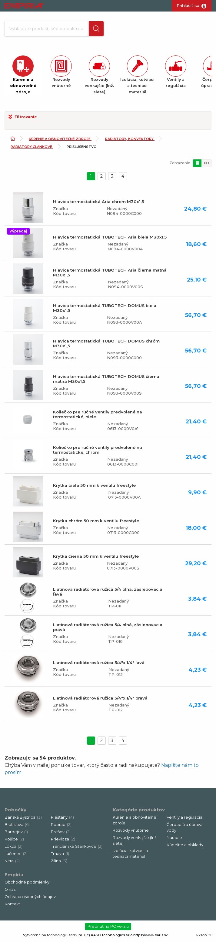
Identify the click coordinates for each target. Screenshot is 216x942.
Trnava (60, 855)
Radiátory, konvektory (130, 141)
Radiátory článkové (32, 148)
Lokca (13, 848)
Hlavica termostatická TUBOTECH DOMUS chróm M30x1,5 (106, 345)
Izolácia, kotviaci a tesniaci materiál (130, 855)
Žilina (59, 862)
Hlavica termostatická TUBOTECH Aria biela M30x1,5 (110, 239)
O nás (10, 891)
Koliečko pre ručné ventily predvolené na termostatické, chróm (97, 452)
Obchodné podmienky (27, 884)
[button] (95, 29)
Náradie (174, 839)
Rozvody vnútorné (131, 832)
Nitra (12, 862)
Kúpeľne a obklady (185, 846)
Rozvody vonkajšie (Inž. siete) (135, 842)
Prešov (61, 833)
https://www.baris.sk (150, 937)
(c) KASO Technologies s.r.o (108, 937)
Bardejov (16, 833)
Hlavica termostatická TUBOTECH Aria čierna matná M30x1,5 (110, 274)
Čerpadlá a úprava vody (184, 829)
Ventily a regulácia (184, 819)
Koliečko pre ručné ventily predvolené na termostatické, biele (97, 416)
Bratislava (17, 826)
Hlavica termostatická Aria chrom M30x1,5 (98, 203)
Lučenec (16, 855)
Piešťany (62, 819)
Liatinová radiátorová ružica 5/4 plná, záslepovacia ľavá (107, 594)
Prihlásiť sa (188, 5)
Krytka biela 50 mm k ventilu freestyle (94, 487)
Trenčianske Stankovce (76, 848)
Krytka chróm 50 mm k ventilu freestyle (96, 522)
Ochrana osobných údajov (30, 898)
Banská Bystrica (23, 819)
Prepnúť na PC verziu (108, 928)
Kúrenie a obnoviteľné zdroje (60, 141)
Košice (14, 841)
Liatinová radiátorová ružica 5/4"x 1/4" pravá (100, 700)
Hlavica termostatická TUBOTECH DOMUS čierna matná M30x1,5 (106, 381)
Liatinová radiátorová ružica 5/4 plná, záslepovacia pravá (107, 629)
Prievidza (63, 841)
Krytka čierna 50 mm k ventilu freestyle (96, 558)
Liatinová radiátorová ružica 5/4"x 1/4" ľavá (99, 664)
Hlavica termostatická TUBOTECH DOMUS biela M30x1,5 (104, 310)
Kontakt (12, 906)
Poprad (61, 826)
